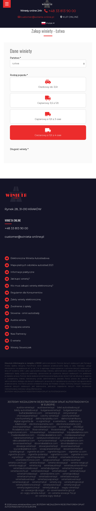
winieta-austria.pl (71, 460)
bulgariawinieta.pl (72, 410)
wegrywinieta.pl (51, 460)
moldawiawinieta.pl (75, 435)
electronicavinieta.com (41, 424)
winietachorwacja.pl (72, 468)
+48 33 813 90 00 (59, 11)
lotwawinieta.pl (56, 432)
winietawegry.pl (20, 482)
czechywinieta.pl (70, 415)
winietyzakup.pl (51, 487)
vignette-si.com (79, 454)
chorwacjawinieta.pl (27, 415)
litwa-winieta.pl (40, 429)
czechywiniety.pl (24, 418)
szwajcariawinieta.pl (50, 449)
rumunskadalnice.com (71, 440)
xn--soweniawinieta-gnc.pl (61, 490)
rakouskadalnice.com (24, 440)
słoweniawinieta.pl (73, 449)
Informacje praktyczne (22, 272)
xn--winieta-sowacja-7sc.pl (62, 493)
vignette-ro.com (59, 454)
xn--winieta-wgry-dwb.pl (48, 495)
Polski (48, 23)
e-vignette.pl (43, 421)
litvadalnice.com (20, 429)
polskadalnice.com (73, 437)
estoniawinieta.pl (22, 426)
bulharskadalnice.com (30, 413)
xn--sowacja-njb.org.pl (32, 490)
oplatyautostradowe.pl (48, 437)
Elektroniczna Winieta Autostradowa (30, 258)
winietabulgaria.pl (50, 468)
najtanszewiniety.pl (24, 437)
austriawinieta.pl (45, 407)
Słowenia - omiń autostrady (25, 313)
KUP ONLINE (70, 16)
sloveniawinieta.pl (22, 443)
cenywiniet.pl (70, 413)
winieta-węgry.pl (17, 465)
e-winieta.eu (59, 421)
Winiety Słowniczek (21, 347)
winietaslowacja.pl (69, 476)
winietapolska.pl (71, 473)
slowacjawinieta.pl (48, 446)
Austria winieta (18, 320)
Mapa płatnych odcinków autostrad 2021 (32, 265)
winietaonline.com (50, 473)
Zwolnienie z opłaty (21, 306)
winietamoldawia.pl (27, 473)
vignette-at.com (36, 451)
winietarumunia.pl (26, 476)
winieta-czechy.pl (17, 462)
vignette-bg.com (57, 451)
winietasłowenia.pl (71, 479)
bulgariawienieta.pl (50, 410)
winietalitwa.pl (59, 471)
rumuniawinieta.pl (47, 440)
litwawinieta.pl (58, 429)
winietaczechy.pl (19, 471)
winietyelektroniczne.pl (28, 484)
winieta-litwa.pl (37, 462)
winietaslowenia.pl (25, 479)
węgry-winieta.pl (70, 487)
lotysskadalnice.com (77, 432)
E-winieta (15, 340)
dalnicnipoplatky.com (47, 418)
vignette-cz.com (78, 451)
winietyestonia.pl (52, 484)
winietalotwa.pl (77, 471)
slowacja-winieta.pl (26, 446)
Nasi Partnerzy (18, 333)
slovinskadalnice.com (72, 443)
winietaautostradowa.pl (25, 468)
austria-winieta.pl (25, 407)
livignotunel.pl (76, 429)
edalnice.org (75, 421)
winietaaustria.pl (52, 465)
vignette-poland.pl (38, 454)
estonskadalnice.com (45, 426)
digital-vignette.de (23, 421)
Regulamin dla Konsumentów (26, 292)
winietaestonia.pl (40, 471)
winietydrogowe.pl (74, 482)
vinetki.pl (52, 457)
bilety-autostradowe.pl (26, 410)
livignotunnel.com (17, 432)
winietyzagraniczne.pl (28, 487)
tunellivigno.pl (16, 451)
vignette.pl (17, 457)
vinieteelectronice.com (28, 460)
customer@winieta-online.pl (36, 16)
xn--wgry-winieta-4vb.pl (32, 493)
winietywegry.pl (72, 484)
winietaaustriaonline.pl (75, 465)
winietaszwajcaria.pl (48, 479)
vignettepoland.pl (35, 457)
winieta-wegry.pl (79, 462)
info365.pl (78, 426)
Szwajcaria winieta (20, 327)
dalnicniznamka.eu (71, 418)
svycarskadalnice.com (25, 449)
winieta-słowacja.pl (58, 462)
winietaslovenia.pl (48, 476)
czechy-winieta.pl (49, 415)
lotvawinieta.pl (37, 432)
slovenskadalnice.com (46, 443)
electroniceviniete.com (68, 424)
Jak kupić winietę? (20, 278)
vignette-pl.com (16, 454)
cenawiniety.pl (52, 413)
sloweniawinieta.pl (70, 446)
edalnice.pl (20, 424)
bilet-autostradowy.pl (68, 407)
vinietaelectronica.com (72, 457)
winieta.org (35, 465)
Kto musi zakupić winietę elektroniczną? (32, 285)
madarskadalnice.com (22, 435)
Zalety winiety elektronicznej (26, 299)
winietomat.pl (39, 482)
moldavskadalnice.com (49, 435)
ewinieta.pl (64, 426)
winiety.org (55, 482)
